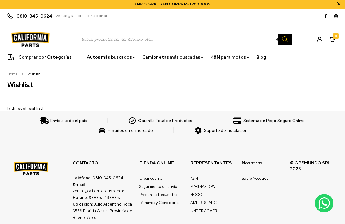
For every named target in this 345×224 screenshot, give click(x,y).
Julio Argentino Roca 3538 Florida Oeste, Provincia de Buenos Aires (102, 210)
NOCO (196, 194)
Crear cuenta (151, 178)
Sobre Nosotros (255, 178)
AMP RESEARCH (204, 202)
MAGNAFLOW (202, 186)
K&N (194, 178)
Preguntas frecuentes (158, 194)
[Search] (285, 39)
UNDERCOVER (203, 210)
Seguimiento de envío (158, 186)
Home (12, 74)
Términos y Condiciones (159, 202)
